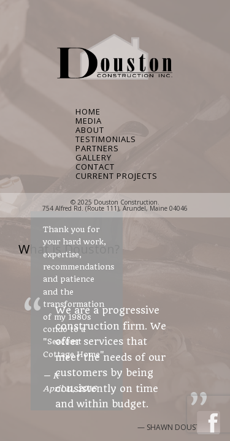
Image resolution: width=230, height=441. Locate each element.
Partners (97, 148)
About (89, 130)
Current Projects (115, 176)
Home (88, 111)
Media (88, 121)
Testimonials (105, 139)
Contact (95, 167)
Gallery (93, 157)
